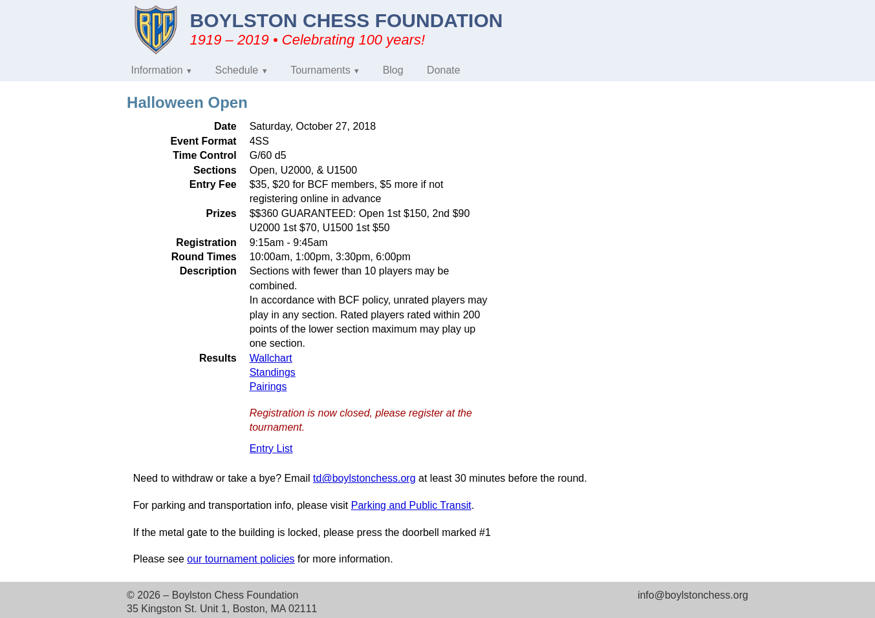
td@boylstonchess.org (364, 478)
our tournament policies (240, 558)
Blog (393, 70)
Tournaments (320, 70)
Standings (273, 372)
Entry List (271, 448)
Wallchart (271, 358)
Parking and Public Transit (411, 505)
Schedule (237, 70)
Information (157, 70)
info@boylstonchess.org (693, 595)
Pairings (268, 386)
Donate (443, 70)
